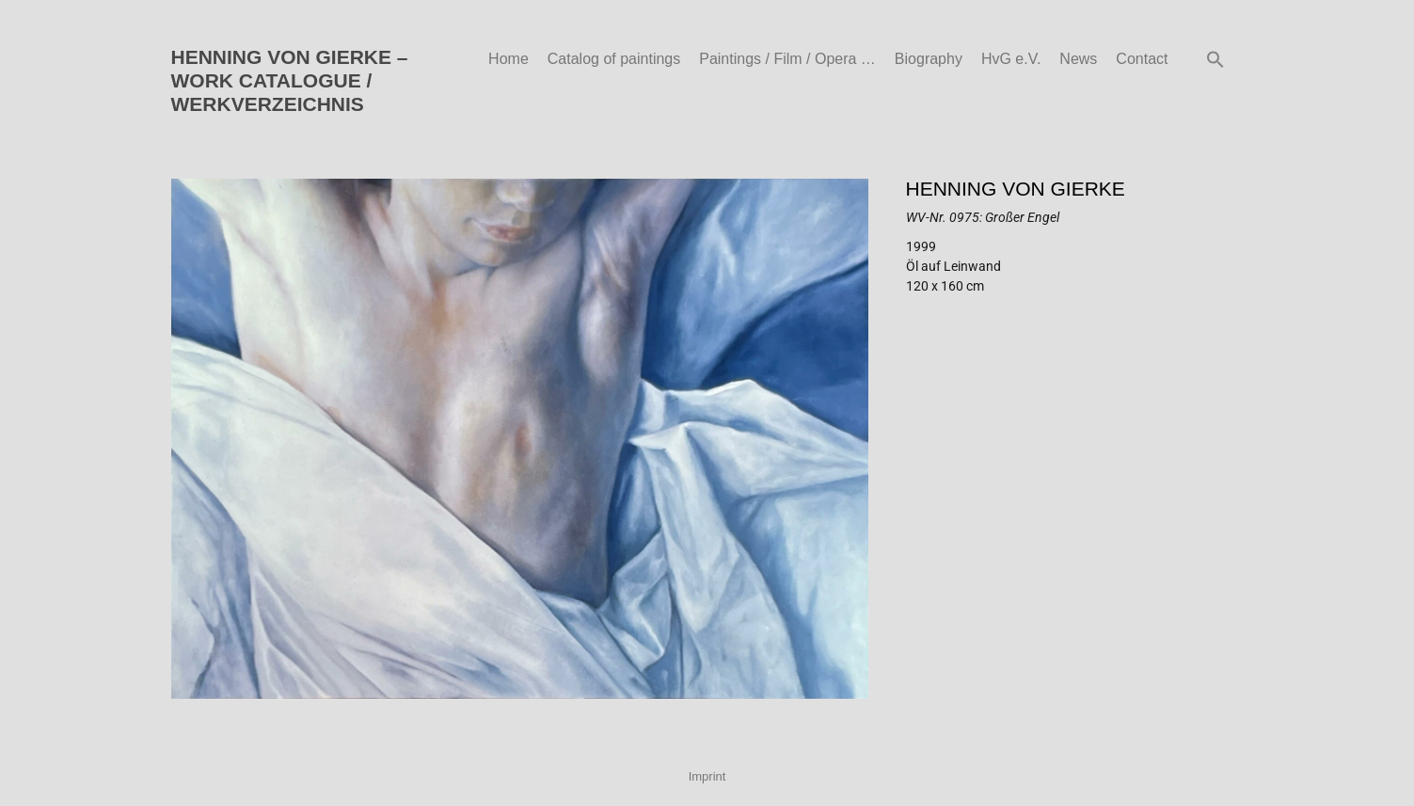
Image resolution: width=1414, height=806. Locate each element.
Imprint (707, 776)
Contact (1142, 59)
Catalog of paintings (614, 59)
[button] (1215, 59)
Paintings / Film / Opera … (787, 59)
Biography (928, 59)
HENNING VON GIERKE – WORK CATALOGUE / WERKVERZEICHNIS (289, 80)
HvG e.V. (1011, 59)
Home (508, 59)
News (1078, 59)
